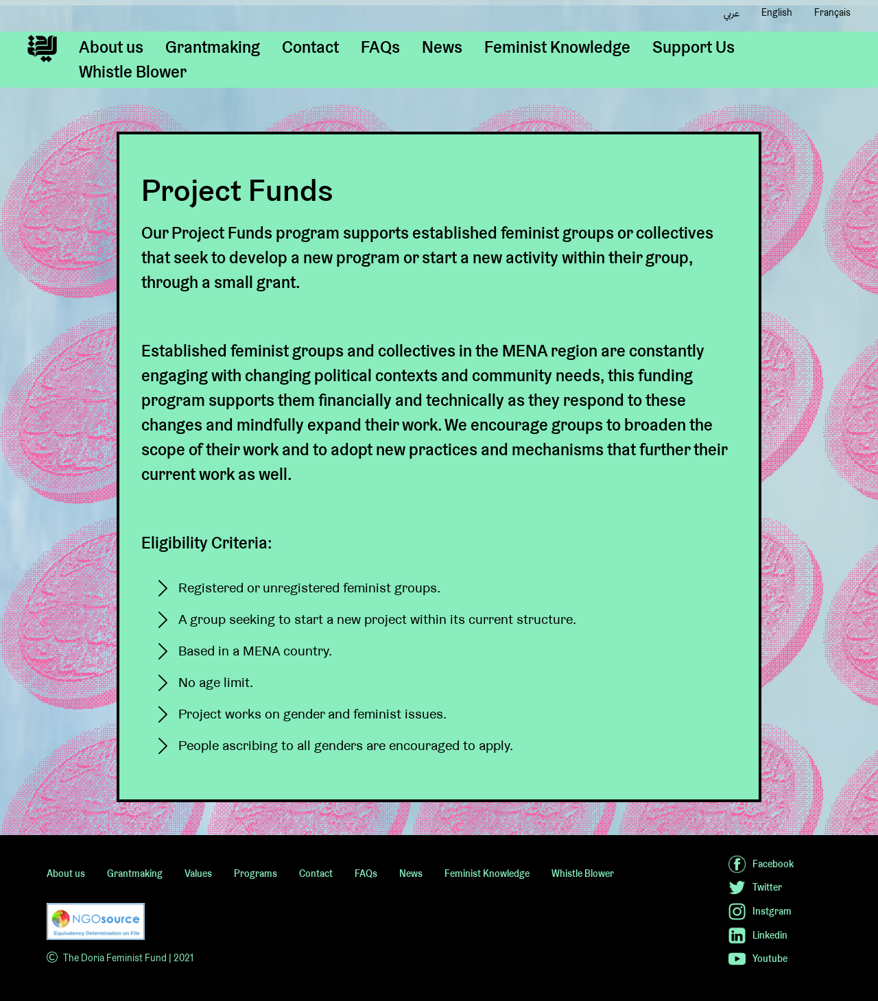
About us (111, 47)
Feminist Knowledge (557, 47)
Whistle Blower (133, 71)
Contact (310, 47)
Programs (255, 873)
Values (198, 873)
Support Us (693, 47)
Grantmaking (212, 47)
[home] (42, 48)
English (776, 12)
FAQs (380, 47)
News (442, 47)
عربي (731, 13)
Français (832, 12)
